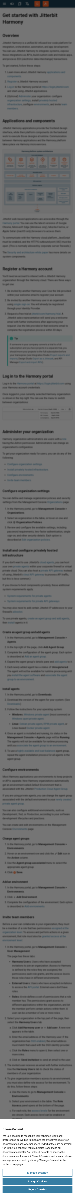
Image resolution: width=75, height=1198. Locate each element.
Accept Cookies (37, 1181)
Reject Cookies (37, 1189)
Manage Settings (37, 1172)
